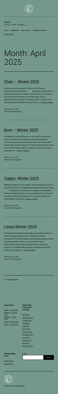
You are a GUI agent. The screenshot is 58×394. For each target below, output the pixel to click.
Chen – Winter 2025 (21, 81)
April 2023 (25, 343)
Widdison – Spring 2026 (10, 318)
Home (6, 30)
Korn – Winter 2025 (21, 130)
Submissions (26, 30)
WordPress (21, 386)
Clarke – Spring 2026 (11, 325)
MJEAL (7, 22)
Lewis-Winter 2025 (20, 226)
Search (24, 354)
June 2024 (25, 337)
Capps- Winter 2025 (21, 178)
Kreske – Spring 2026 (11, 322)
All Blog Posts (17, 111)
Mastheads (15, 30)
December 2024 (27, 335)
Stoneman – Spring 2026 (10, 313)
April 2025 (25, 326)
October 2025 (26, 320)
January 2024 (26, 340)
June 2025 (25, 323)
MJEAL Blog (8, 34)
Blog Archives (8, 364)
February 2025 (27, 332)
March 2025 (26, 329)
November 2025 (27, 318)
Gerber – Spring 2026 (11, 310)
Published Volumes (40, 30)
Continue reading (47, 102)
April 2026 (25, 315)
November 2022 (27, 346)
